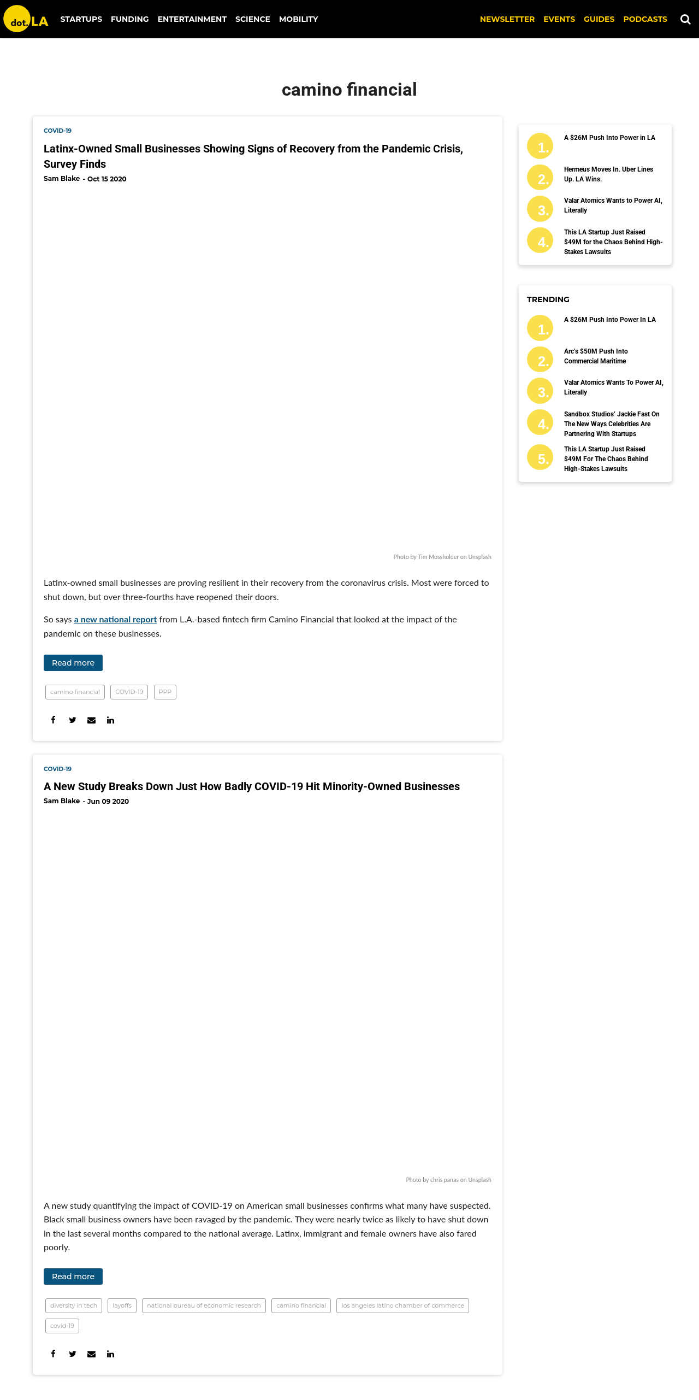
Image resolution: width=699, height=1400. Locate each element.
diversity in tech (73, 1305)
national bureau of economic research (204, 1305)
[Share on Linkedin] (110, 720)
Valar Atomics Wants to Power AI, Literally (613, 205)
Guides (599, 19)
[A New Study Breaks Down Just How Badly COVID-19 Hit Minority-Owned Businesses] (267, 994)
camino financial (75, 692)
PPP (165, 692)
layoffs (122, 1305)
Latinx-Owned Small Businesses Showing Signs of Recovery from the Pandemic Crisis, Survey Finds (253, 156)
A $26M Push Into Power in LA (609, 138)
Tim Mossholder (438, 556)
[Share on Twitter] (72, 720)
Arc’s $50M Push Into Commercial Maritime (596, 356)
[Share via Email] (91, 720)
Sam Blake (62, 178)
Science (252, 19)
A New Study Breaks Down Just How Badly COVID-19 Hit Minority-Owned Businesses (252, 786)
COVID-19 (129, 692)
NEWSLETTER (507, 19)
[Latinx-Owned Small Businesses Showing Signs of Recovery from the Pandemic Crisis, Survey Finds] (267, 371)
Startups (82, 19)
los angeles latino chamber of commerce (402, 1305)
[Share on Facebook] (53, 720)
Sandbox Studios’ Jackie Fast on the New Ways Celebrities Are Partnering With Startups (612, 424)
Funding (130, 19)
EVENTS (559, 19)
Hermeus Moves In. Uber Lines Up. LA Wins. (608, 174)
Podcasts (645, 19)
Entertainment (192, 19)
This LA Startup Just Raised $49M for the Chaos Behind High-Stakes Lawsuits (613, 242)
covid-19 (58, 130)
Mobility (298, 19)
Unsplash (479, 556)
